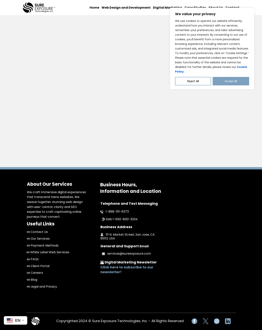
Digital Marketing (167, 7)
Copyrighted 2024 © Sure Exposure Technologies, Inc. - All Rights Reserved (120, 320)
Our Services (38, 238)
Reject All (193, 81)
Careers (35, 273)
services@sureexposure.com (129, 253)
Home (94, 7)
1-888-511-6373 (117, 211)
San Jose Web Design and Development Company (204, 211)
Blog (32, 279)
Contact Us (39, 232)
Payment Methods (43, 245)
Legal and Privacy (42, 286)
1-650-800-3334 (125, 219)
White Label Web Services (47, 252)
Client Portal (38, 266)
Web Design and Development (126, 7)
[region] (212, 48)
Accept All (231, 81)
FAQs (33, 259)
